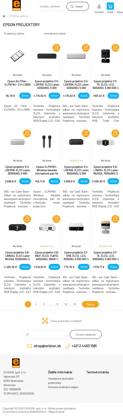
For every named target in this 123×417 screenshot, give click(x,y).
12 (66, 304)
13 (74, 304)
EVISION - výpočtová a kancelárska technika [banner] (19, 5)
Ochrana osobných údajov (63, 387)
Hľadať (79, 6)
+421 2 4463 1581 (84, 346)
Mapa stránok (56, 411)
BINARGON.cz (38, 411)
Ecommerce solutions (16, 411)
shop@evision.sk (47, 346)
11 (57, 304)
